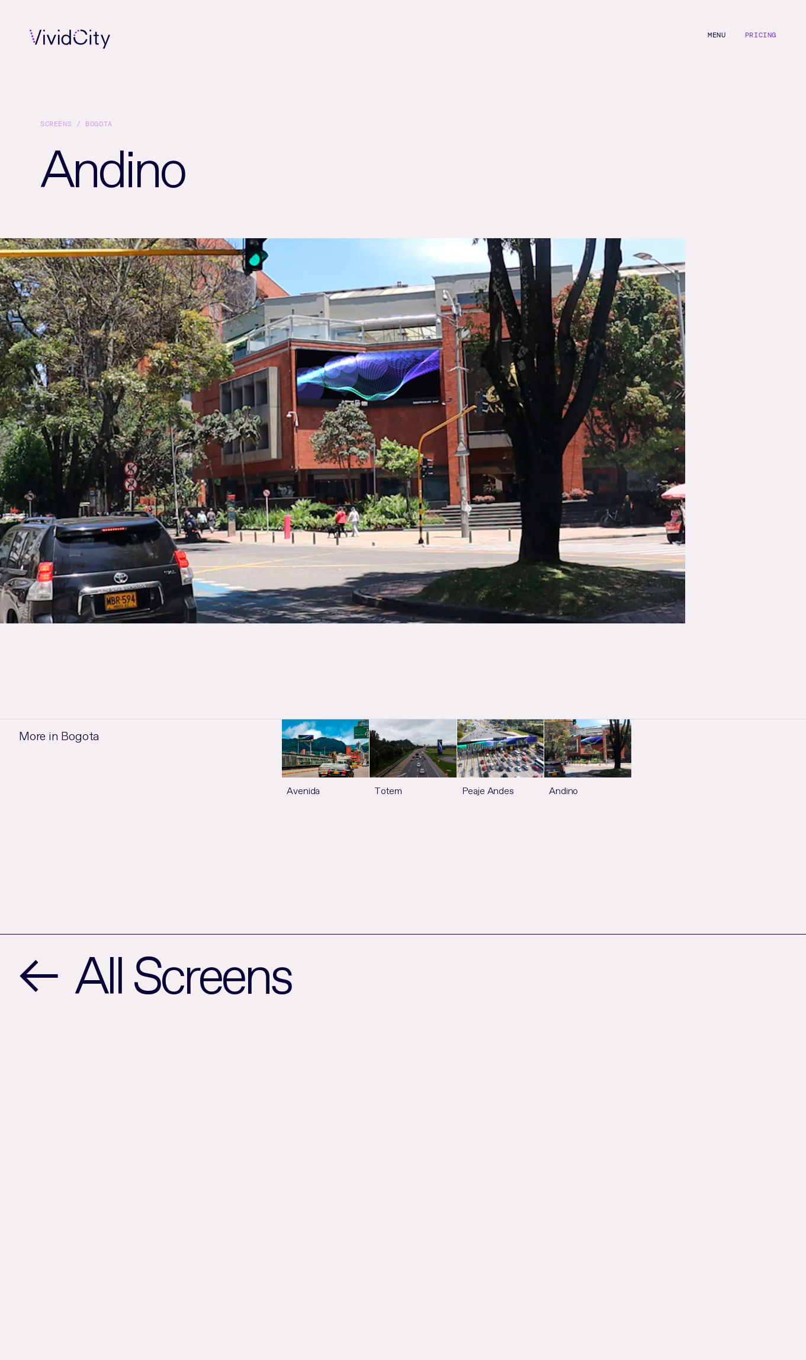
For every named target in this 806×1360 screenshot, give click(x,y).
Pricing (760, 35)
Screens (56, 124)
